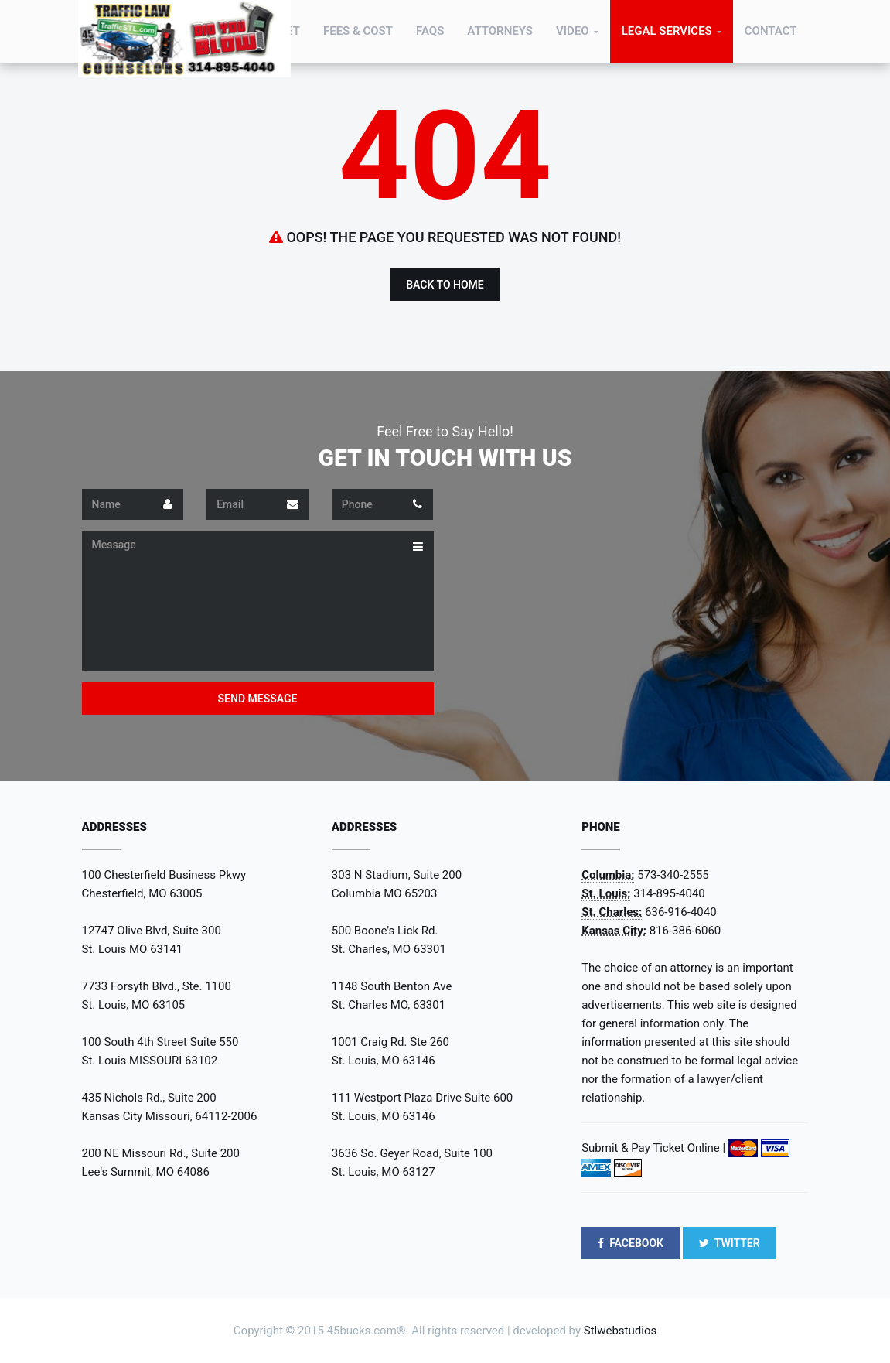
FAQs (430, 31)
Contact (771, 31)
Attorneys (500, 31)
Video (572, 31)
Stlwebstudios (620, 1330)
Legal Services (667, 31)
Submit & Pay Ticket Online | (653, 1148)
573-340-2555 (673, 875)
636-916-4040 (681, 912)
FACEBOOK (630, 1243)
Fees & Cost (358, 31)
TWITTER (729, 1243)
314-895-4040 (669, 893)
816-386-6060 (685, 931)
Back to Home (445, 284)
